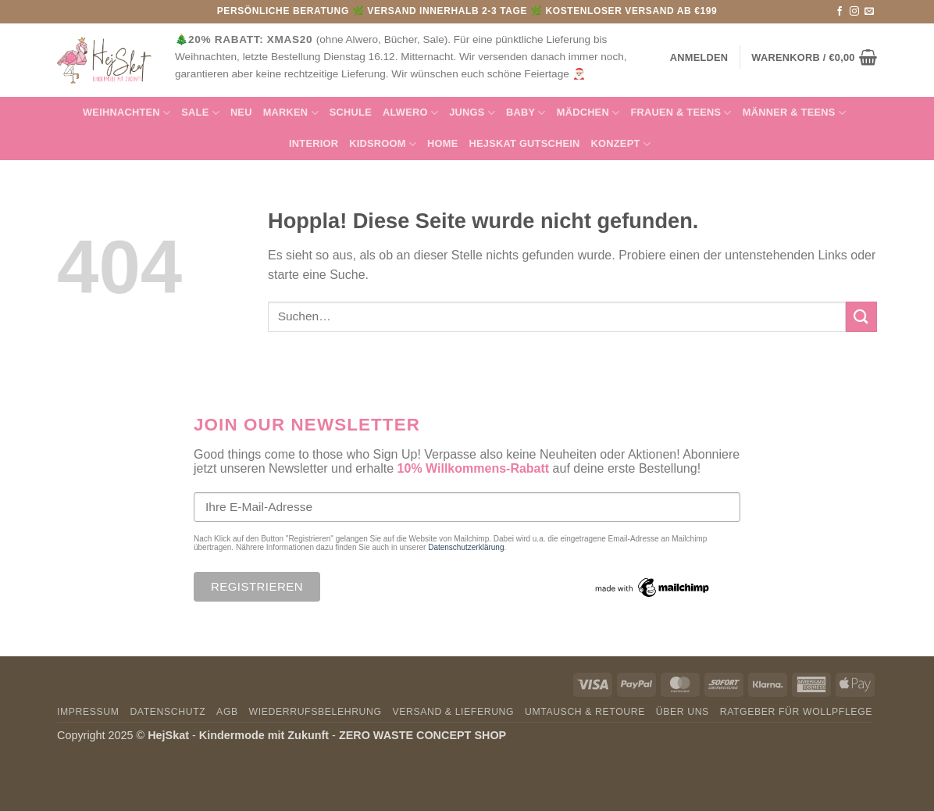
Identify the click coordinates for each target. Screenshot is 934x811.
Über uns (682, 711)
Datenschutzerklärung (466, 547)
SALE (200, 112)
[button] (814, 57)
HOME (442, 143)
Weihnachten (126, 112)
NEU (241, 112)
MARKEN (291, 112)
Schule (351, 112)
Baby (526, 112)
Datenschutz (167, 711)
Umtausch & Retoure (585, 711)
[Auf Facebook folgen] (839, 11)
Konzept (621, 144)
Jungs (472, 112)
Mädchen (588, 112)
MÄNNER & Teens (794, 112)
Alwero (410, 112)
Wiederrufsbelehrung (315, 711)
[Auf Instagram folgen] (854, 11)
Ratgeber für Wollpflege (796, 711)
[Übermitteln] (861, 317)
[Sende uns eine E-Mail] (869, 11)
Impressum (88, 711)
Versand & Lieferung (453, 711)
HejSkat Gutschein (524, 143)
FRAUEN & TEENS (680, 112)
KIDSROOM (382, 144)
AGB (227, 711)
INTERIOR (313, 143)
